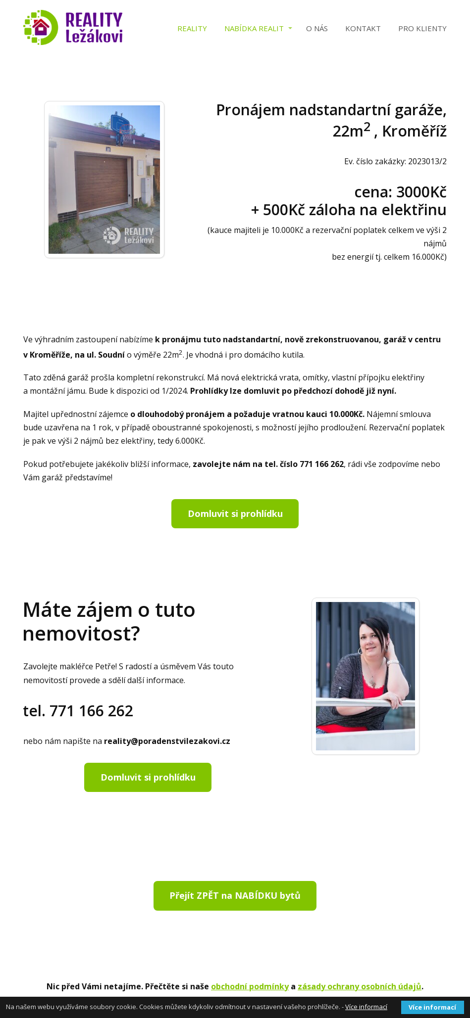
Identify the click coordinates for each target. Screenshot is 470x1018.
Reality (192, 28)
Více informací (366, 1006)
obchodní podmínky (250, 986)
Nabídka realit (254, 28)
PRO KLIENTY (422, 28)
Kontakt (363, 28)
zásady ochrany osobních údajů (359, 986)
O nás (317, 28)
